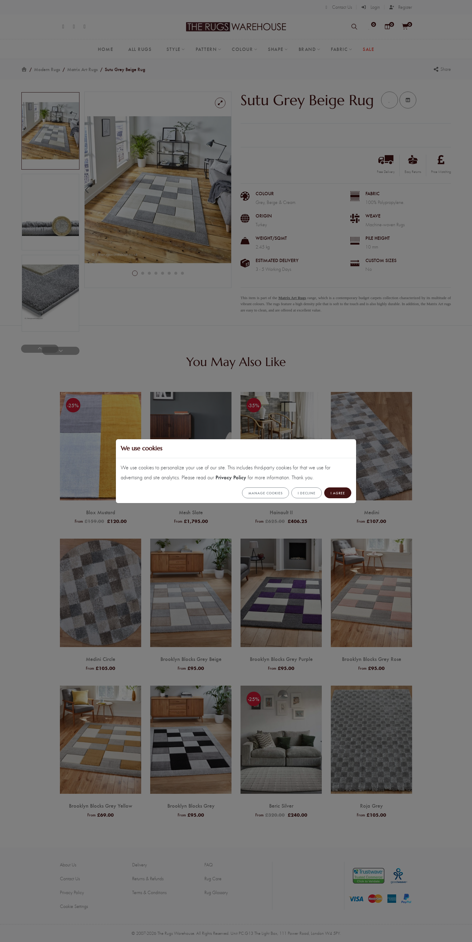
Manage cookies (265, 492)
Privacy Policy (231, 477)
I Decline (306, 492)
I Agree (338, 492)
